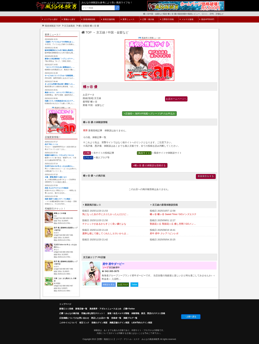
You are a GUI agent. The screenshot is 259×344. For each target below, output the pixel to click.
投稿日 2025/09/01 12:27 (183, 222)
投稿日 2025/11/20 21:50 (115, 222)
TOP (86, 32)
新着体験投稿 (88, 19)
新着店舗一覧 (81, 309)
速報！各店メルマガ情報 (118, 313)
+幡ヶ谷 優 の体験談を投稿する (149, 165)
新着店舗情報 (108, 19)
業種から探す (68, 19)
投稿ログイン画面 (99, 322)
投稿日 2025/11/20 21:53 (115, 212)
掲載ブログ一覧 (130, 318)
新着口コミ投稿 (66, 309)
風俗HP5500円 (207, 19)
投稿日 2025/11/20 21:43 (115, 232)
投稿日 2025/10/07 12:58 (183, 212)
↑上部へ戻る (190, 317)
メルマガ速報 (186, 19)
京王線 (100, 32)
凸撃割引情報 (167, 19)
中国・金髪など (118, 32)
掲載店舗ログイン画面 (119, 322)
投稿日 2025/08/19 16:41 (183, 232)
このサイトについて (68, 322)
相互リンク (84, 322)
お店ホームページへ (176, 99)
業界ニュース (127, 19)
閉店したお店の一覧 (100, 318)
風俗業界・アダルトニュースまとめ (105, 309)
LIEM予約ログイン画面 (141, 322)
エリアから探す (50, 19)
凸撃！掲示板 (147, 19)
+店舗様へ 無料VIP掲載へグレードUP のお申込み (149, 113)
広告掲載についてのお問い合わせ (74, 318)
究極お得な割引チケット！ (93, 313)
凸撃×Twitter (129, 309)
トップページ (65, 304)
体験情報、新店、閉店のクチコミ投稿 (148, 313)
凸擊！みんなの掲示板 (69, 313)
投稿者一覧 (116, 318)
